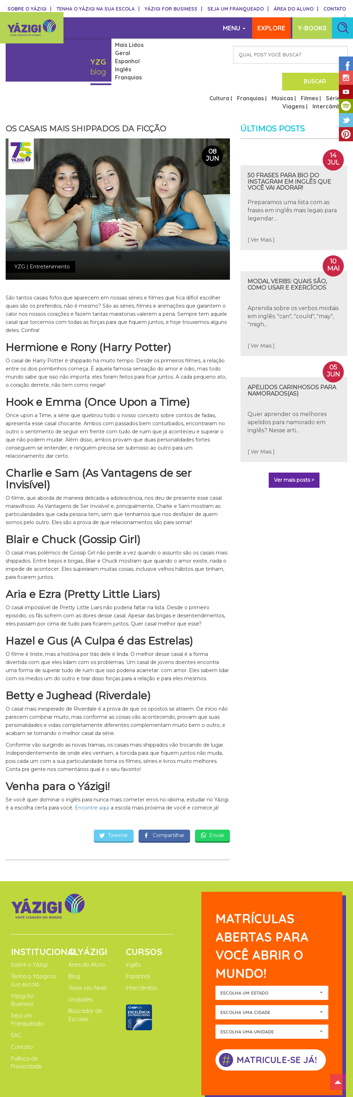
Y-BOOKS (312, 28)
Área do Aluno (86, 937)
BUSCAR (323, 54)
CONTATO (334, 9)
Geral (122, 53)
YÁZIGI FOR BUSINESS (173, 9)
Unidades (80, 972)
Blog (74, 949)
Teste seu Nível (87, 960)
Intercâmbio (329, 79)
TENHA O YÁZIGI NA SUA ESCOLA (98, 9)
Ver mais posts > (294, 453)
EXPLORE (271, 28)
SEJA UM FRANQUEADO (238, 9)
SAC (16, 1008)
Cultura (219, 71)
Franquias (128, 77)
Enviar (212, 808)
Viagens (293, 79)
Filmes (309, 71)
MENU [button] (236, 28)
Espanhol (127, 61)
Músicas (282, 71)
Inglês (123, 69)
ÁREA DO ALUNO (296, 9)
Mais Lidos (129, 44)
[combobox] (271, 966)
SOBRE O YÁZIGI (29, 9)
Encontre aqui (91, 780)
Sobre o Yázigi (29, 937)
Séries (334, 71)
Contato (22, 1019)
